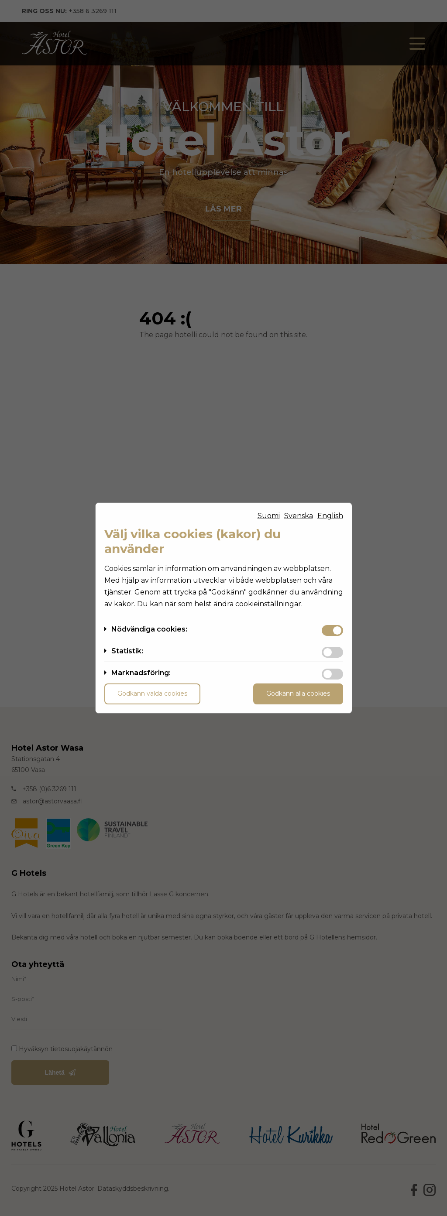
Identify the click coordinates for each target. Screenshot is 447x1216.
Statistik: (127, 651)
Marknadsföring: (141, 673)
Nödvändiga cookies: (149, 629)
